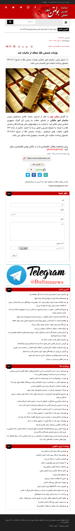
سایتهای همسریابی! (59, 474)
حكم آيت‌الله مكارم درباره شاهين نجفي (53, 470)
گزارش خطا (38, 164)
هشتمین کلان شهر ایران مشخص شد (53, 451)
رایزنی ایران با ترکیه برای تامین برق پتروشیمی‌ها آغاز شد (38, 29)
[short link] (38, 158)
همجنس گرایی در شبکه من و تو (55, 459)
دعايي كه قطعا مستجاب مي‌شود (55, 478)
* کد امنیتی (60, 243)
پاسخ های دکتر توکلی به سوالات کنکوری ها (51, 506)
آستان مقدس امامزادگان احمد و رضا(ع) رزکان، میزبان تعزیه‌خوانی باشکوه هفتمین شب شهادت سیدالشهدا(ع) (37, 334)
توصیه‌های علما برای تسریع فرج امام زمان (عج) (50, 298)
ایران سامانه (53, 526)
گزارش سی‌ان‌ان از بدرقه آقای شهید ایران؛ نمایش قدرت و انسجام (44, 351)
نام (63, 200)
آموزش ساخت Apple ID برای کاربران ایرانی (51, 486)
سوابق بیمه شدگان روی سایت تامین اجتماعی (51, 455)
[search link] (10, 22)
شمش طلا (55, 154)
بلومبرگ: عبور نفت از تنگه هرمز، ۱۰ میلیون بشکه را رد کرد (46, 413)
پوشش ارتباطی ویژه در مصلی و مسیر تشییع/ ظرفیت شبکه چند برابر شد (42, 417)
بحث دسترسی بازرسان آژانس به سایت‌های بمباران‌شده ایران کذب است (42, 405)
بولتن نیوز (54, 116)
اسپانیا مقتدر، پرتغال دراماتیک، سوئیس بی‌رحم (50, 328)
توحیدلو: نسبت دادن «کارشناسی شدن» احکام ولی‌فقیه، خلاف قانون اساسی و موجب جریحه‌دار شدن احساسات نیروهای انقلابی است (38, 373)
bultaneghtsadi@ (55, 149)
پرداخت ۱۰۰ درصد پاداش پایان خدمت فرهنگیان (50, 494)
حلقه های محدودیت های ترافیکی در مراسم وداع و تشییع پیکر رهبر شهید (41, 316)
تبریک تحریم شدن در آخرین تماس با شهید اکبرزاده (48, 409)
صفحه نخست (65, 46)
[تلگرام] (38, 275)
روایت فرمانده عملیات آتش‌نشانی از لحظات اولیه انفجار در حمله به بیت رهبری (39, 347)
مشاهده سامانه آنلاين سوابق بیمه (55, 466)
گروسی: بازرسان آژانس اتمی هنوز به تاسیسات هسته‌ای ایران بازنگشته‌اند (41, 343)
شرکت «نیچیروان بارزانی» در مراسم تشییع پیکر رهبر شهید (46, 390)
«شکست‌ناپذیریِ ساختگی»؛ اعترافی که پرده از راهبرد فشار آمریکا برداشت (41, 401)
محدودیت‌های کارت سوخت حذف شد (53, 339)
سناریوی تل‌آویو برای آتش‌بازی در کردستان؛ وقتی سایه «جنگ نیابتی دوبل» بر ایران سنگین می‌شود (38, 396)
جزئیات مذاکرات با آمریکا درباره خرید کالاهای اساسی (48, 386)
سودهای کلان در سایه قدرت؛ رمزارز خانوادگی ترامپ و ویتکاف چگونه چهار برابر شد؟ (38, 382)
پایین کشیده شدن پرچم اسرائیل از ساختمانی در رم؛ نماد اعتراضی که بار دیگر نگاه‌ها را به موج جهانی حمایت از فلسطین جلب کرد (36, 438)
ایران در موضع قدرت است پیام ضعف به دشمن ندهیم (48, 378)
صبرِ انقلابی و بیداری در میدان (56, 359)
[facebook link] (34, 175)
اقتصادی (56, 46)
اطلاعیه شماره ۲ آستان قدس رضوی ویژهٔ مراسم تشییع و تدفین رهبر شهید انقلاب (39, 320)
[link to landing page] (55, 11)
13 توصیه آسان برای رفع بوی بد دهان (53, 463)
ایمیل (62, 209)
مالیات (50, 46)
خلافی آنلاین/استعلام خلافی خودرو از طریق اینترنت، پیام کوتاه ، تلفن (42, 498)
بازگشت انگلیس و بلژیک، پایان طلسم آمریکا (51, 425)
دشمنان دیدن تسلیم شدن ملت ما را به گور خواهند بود (47, 294)
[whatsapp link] (46, 175)
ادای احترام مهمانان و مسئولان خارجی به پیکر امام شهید (47, 355)
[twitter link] (28, 175)
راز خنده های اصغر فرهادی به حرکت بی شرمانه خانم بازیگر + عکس (43, 490)
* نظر (62, 219)
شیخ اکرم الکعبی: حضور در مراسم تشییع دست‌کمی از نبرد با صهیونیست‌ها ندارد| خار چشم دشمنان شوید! (37, 311)
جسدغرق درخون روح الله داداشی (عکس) (52, 502)
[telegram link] (40, 175)
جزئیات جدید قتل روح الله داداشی (55, 482)
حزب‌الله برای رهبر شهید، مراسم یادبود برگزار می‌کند (48, 324)
